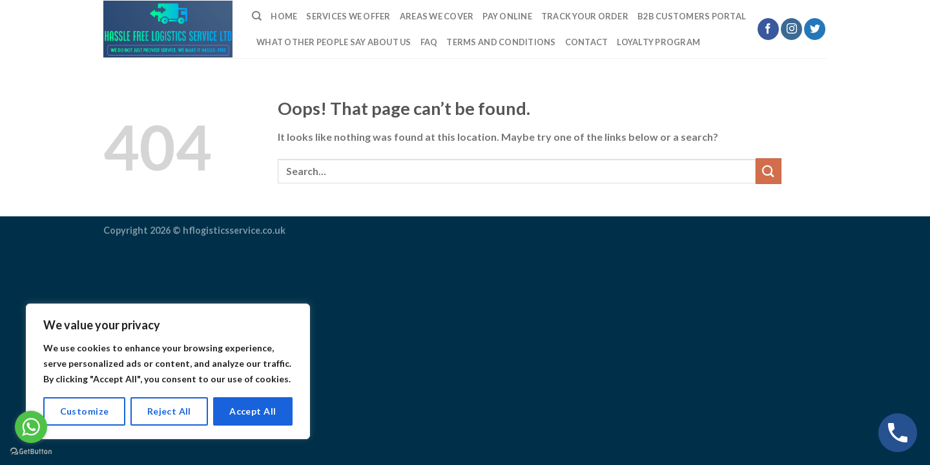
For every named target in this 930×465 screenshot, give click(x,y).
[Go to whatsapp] (31, 427)
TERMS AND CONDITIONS (500, 42)
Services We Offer (348, 16)
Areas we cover (437, 16)
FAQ (429, 42)
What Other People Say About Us (333, 42)
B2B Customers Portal (691, 16)
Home (284, 16)
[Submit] (768, 170)
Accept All (252, 411)
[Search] (257, 16)
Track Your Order (584, 16)
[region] (168, 371)
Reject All (169, 411)
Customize (84, 411)
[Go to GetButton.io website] (31, 452)
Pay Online (507, 16)
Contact (586, 42)
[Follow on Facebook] (768, 29)
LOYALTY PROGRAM (658, 42)
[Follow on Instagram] (791, 29)
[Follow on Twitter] (814, 29)
